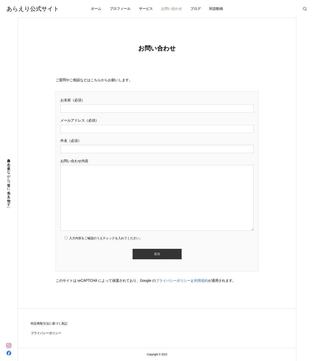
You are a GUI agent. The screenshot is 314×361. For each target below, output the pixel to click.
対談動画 (216, 8)
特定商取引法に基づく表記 (49, 323)
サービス (146, 8)
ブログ (195, 8)
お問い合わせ (171, 8)
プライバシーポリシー (173, 280)
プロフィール (120, 8)
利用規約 (201, 280)
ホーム (96, 8)
